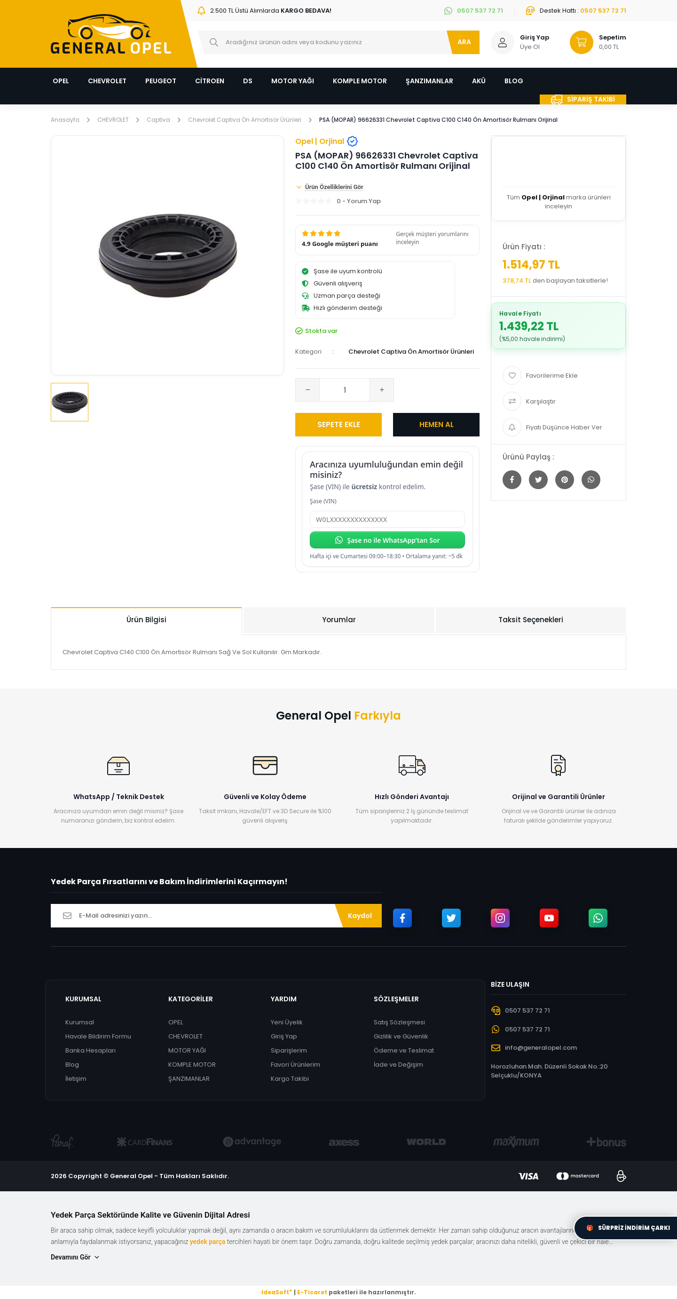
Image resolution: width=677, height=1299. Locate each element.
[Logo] (111, 34)
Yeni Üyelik (287, 1022)
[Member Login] (502, 42)
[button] (387, 240)
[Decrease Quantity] (307, 390)
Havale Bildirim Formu (98, 1036)
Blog (72, 1064)
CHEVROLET (185, 1036)
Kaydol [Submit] (360, 915)
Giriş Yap (284, 1036)
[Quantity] (344, 390)
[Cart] (593, 42)
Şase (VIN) (323, 501)
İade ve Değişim (398, 1064)
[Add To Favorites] (558, 375)
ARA (464, 42)
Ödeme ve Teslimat (404, 1050)
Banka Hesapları (90, 1050)
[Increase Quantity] (382, 390)
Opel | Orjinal (326, 141)
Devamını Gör (76, 1257)
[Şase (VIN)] (387, 519)
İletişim (76, 1078)
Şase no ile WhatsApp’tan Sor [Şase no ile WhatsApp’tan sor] (387, 540)
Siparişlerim (289, 1050)
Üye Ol (530, 46)
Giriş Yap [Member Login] (534, 37)
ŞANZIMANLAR (189, 1078)
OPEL (175, 1022)
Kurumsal (79, 1022)
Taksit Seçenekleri (530, 620)
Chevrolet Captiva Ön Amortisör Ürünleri (411, 351)
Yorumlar (339, 620)
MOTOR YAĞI (187, 1050)
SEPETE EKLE (338, 424)
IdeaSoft (276, 1292)
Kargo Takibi (290, 1078)
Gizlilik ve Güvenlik (401, 1036)
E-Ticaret (312, 1292)
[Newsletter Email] (216, 915)
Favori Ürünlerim (295, 1064)
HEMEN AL (436, 424)
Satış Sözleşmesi (399, 1022)
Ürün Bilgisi (146, 620)
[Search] (338, 42)
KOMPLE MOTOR (192, 1064)
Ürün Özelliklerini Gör (329, 187)
